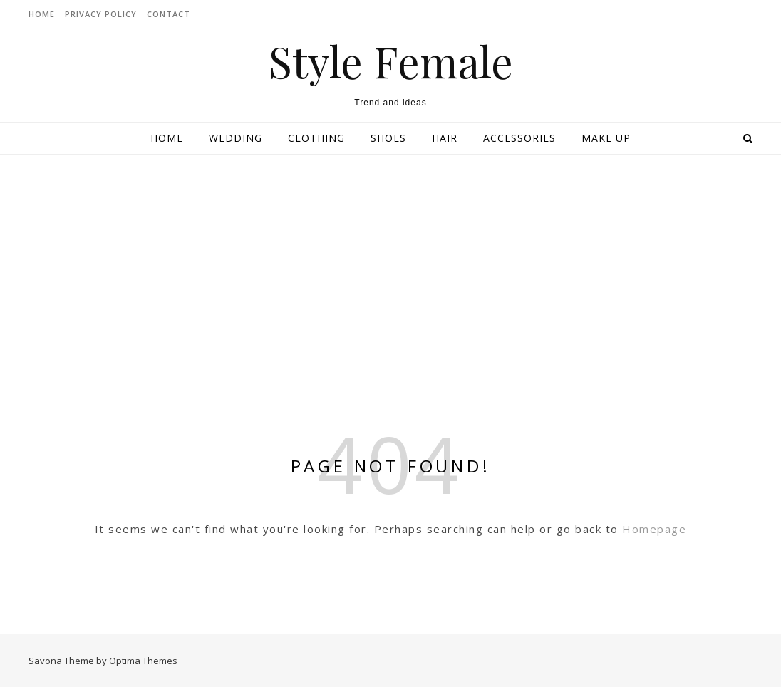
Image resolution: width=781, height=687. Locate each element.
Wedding (235, 138)
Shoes (388, 138)
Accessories (519, 138)
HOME (42, 14)
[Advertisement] (390, 261)
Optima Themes (143, 660)
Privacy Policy (101, 14)
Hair (444, 138)
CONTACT (168, 14)
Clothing (316, 138)
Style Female (391, 60)
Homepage (654, 529)
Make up (606, 138)
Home (166, 138)
